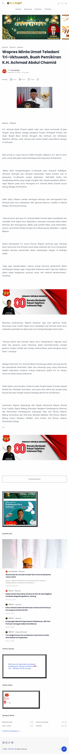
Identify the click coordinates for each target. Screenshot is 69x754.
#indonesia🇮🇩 (31, 666)
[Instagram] (6, 742)
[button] (58, 3)
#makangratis (13, 666)
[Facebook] (3, 742)
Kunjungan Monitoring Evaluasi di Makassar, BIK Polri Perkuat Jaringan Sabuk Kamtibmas (28, 622)
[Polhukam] (48, 9)
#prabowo (31, 664)
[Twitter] (9, 742)
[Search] (62, 3)
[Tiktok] (12, 742)
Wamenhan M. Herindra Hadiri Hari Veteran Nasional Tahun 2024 (28, 576)
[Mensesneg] (28, 9)
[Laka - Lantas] (17, 726)
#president (23, 664)
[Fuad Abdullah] (15, 70)
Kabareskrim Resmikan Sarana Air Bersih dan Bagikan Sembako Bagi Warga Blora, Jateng (29, 595)
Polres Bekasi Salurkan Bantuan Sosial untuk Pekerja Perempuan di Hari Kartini (28, 608)
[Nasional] (18, 9)
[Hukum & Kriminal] (21, 632)
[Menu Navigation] (3, 3)
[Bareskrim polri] (17, 722)
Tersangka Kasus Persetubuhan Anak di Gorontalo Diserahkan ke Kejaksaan (27, 636)
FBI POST (11, 749)
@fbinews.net (13, 664)
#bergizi (22, 666)
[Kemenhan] (38, 9)
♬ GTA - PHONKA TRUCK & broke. (23, 667)
